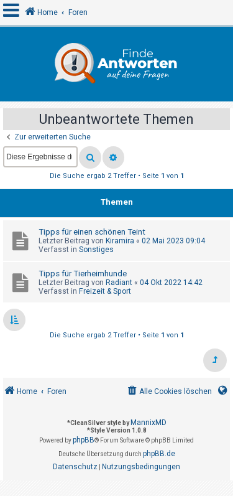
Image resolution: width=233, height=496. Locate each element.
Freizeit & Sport (105, 291)
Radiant (119, 282)
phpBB (83, 440)
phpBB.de (159, 453)
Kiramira (120, 240)
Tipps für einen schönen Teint (92, 231)
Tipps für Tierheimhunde (83, 273)
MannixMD (148, 422)
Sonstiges (96, 249)
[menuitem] (169, 392)
